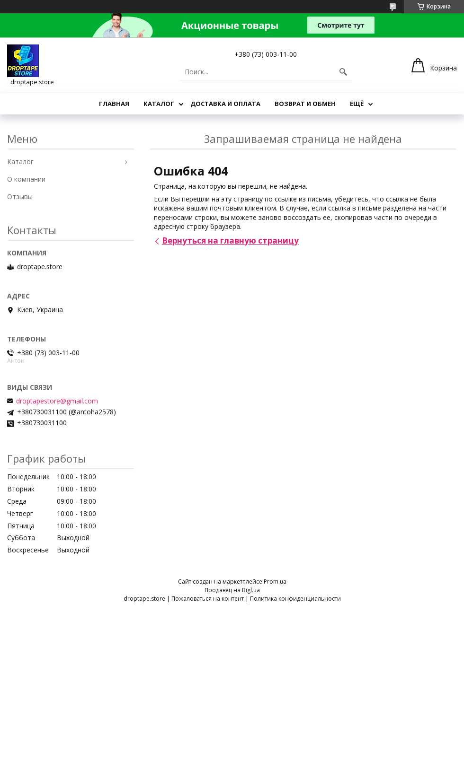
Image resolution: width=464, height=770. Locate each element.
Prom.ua (275, 582)
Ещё (357, 103)
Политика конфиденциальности (295, 599)
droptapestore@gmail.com (57, 401)
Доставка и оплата (225, 103)
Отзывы (20, 196)
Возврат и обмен (305, 103)
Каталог (158, 103)
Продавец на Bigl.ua (232, 590)
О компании (26, 179)
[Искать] (343, 72)
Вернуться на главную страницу (230, 240)
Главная (114, 103)
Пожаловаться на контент (207, 599)
